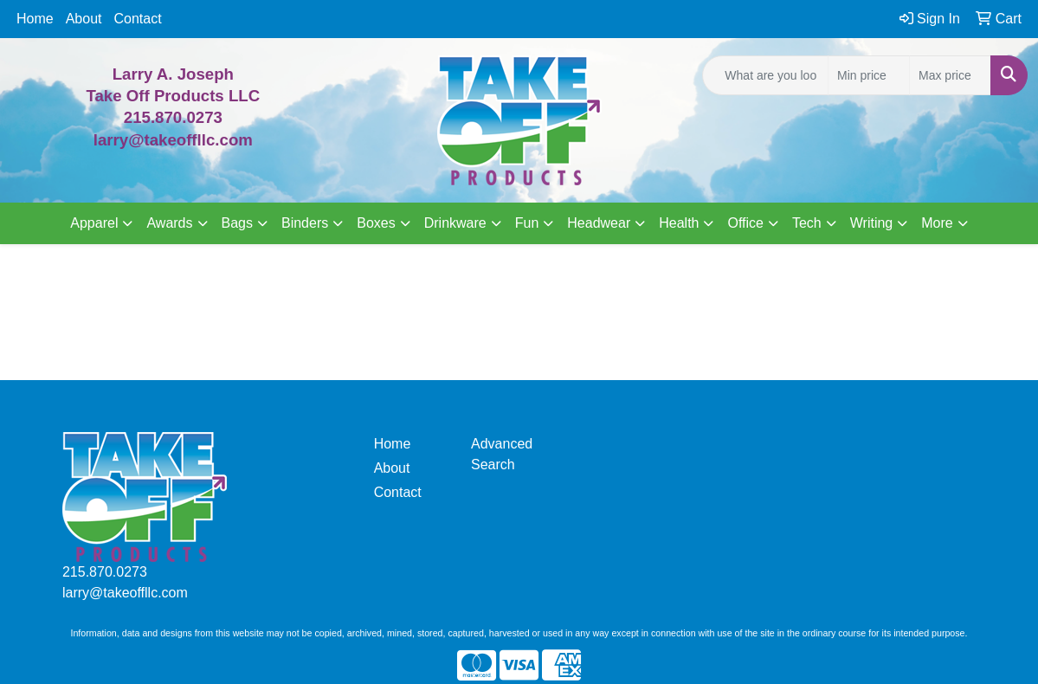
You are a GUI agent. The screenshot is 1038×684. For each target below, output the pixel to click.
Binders (304, 223)
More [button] (936, 223)
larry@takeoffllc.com (125, 592)
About (84, 18)
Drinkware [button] (455, 223)
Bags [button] (237, 223)
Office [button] (745, 223)
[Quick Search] (765, 75)
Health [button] (679, 223)
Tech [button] (807, 223)
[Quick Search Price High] (950, 75)
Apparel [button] (94, 223)
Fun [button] (527, 223)
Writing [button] (871, 223)
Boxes (376, 223)
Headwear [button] (598, 223)
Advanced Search (501, 454)
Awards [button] (169, 223)
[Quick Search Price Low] (869, 75)
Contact (138, 18)
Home (35, 18)
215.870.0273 (173, 117)
